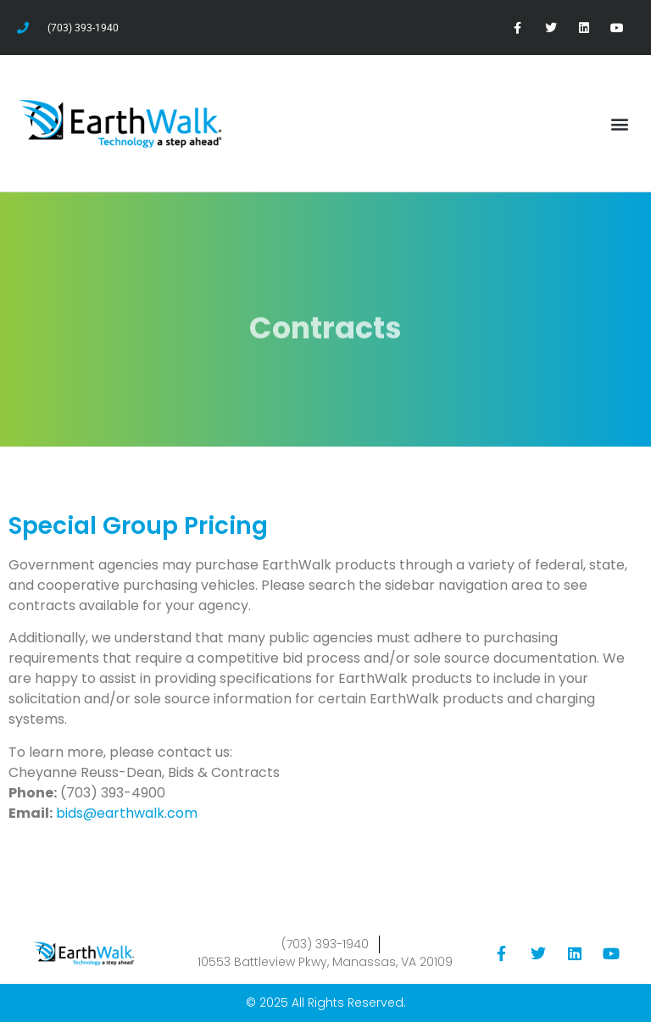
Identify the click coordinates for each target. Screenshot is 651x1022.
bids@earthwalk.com (127, 813)
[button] (620, 123)
